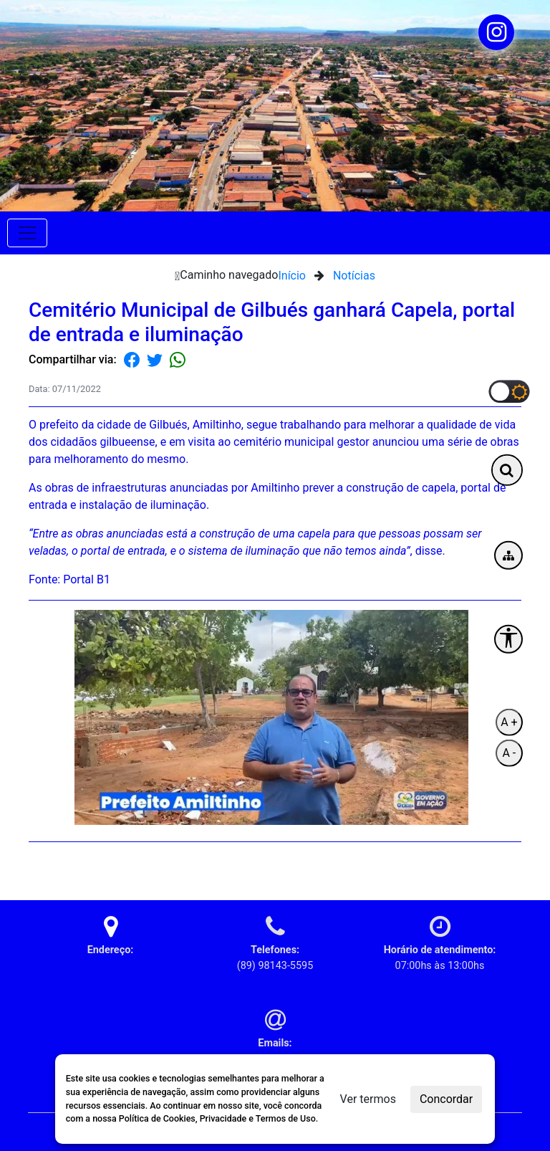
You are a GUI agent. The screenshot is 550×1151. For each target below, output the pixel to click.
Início (292, 275)
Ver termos (368, 1099)
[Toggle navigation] (27, 233)
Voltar (505, 865)
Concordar (446, 1099)
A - (509, 753)
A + (509, 722)
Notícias (354, 275)
